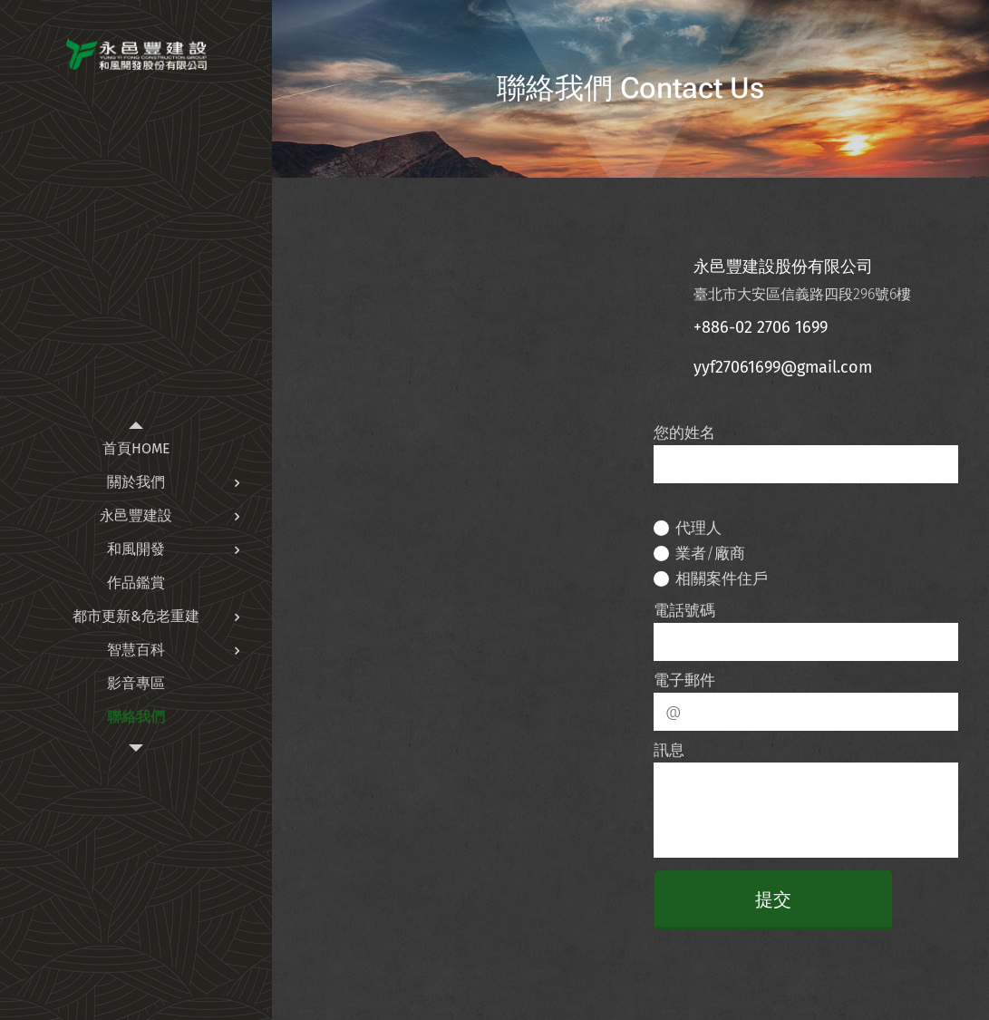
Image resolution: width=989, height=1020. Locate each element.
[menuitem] (136, 448)
